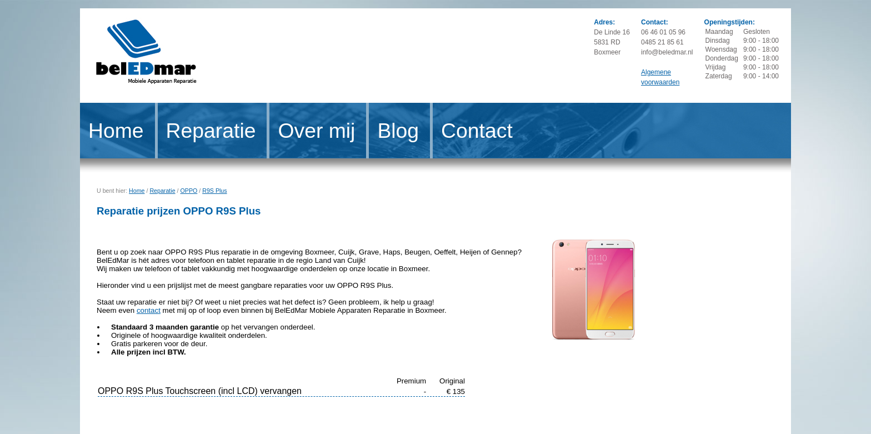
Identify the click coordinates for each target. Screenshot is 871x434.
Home (116, 130)
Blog (398, 130)
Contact (477, 130)
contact (149, 310)
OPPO (189, 190)
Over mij (316, 130)
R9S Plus (214, 190)
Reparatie (211, 130)
